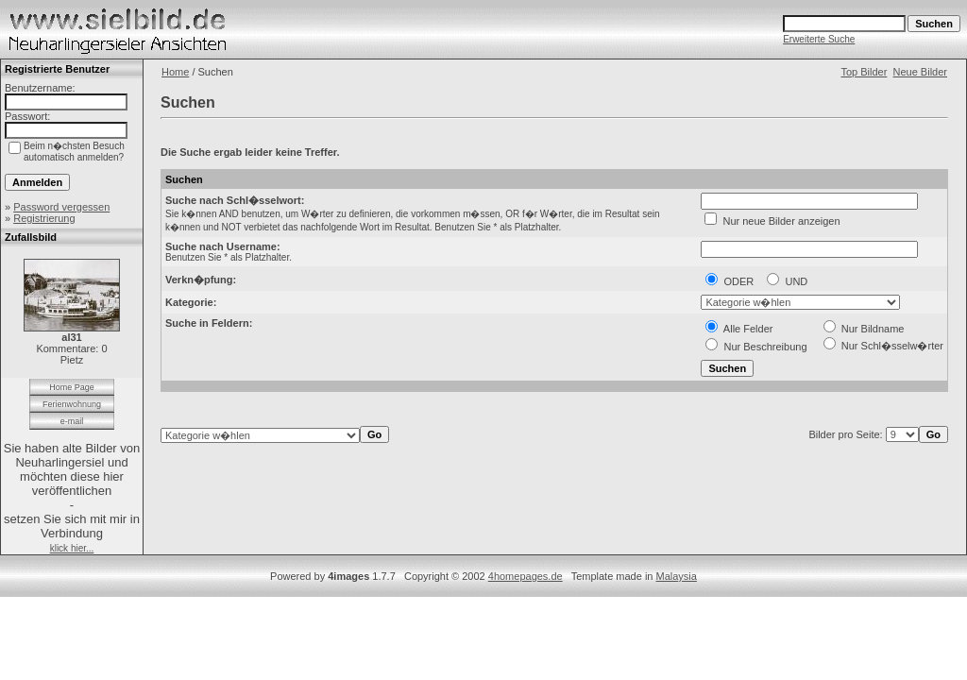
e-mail (72, 421)
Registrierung (44, 218)
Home (175, 71)
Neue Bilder (920, 71)
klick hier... (72, 548)
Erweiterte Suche (819, 39)
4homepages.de (525, 576)
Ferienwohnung (71, 404)
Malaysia (676, 576)
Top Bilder (863, 71)
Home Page (71, 387)
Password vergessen (61, 206)
